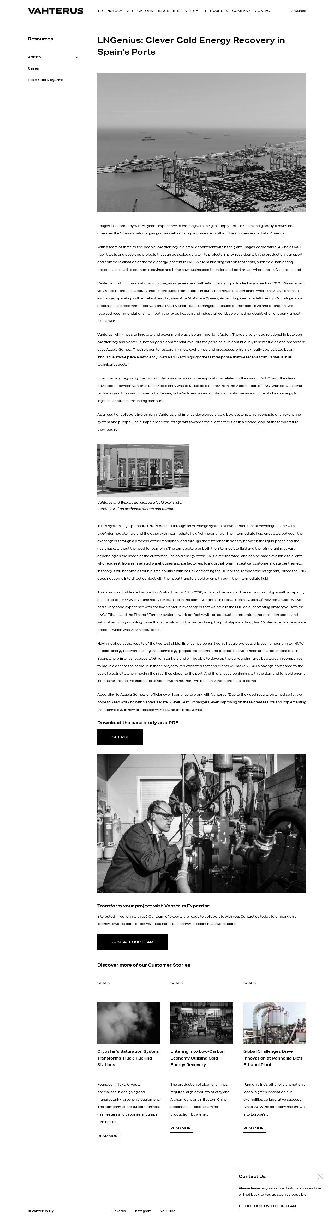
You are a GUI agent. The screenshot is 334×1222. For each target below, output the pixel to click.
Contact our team (132, 941)
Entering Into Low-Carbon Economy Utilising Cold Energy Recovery (197, 1058)
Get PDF (120, 737)
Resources (216, 11)
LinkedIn (118, 1211)
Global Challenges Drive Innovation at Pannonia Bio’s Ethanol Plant (272, 1058)
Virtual (192, 11)
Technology (109, 11)
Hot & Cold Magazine (45, 80)
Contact (263, 11)
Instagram (143, 1211)
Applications (140, 11)
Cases (103, 983)
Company (241, 11)
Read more (108, 1136)
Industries (168, 11)
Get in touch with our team (267, 1206)
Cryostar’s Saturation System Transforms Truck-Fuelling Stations (128, 1058)
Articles (34, 57)
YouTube (167, 1211)
